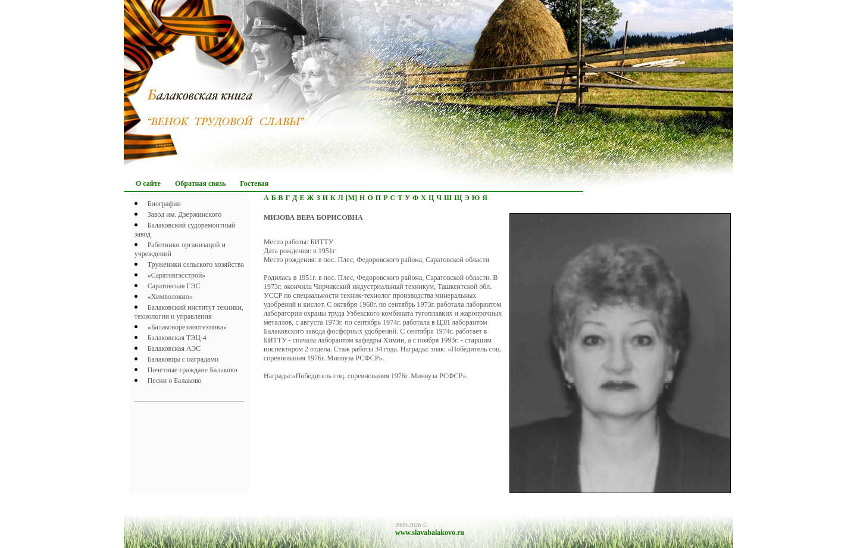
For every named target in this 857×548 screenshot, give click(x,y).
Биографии (164, 204)
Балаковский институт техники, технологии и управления (189, 311)
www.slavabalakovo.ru (429, 532)
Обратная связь (200, 183)
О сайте (148, 183)
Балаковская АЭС (174, 348)
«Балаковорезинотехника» (187, 327)
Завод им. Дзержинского (185, 214)
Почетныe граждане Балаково (192, 370)
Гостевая (254, 183)
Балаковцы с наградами (183, 359)
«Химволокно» (170, 296)
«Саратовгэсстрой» (177, 275)
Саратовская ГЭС (174, 286)
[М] (351, 198)
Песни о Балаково (175, 380)
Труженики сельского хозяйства (196, 264)
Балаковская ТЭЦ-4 (177, 338)
